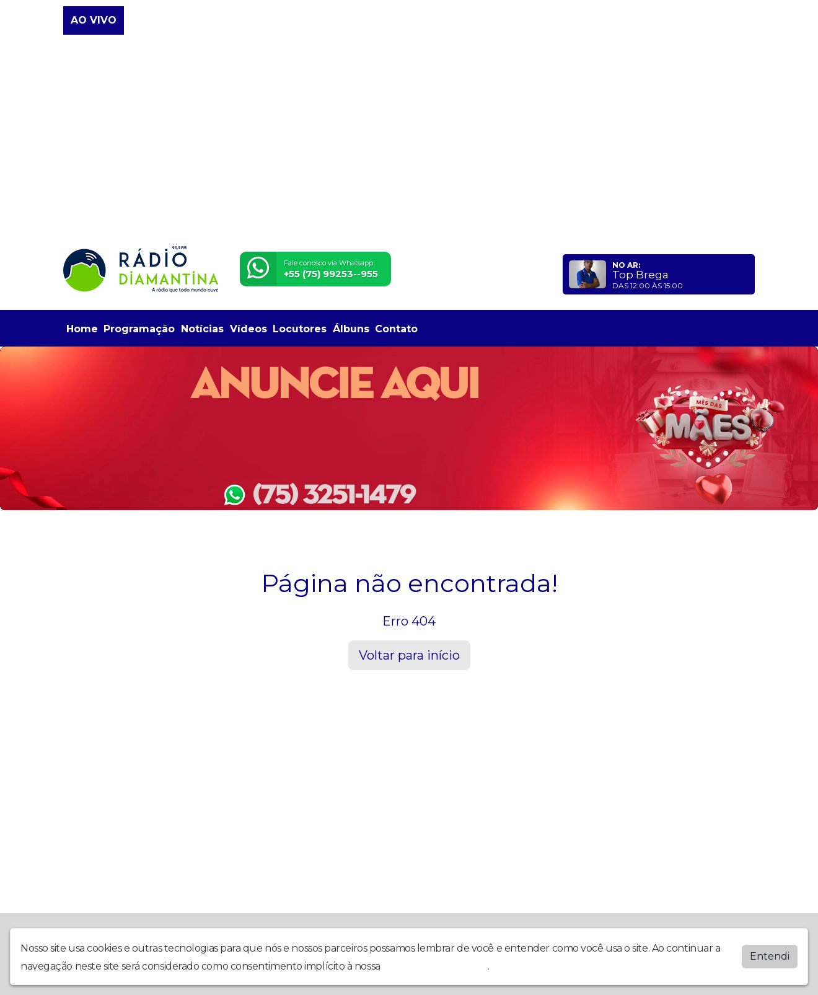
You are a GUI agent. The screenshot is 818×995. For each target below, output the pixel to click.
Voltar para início (409, 655)
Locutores (300, 329)
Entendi (769, 956)
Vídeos (248, 329)
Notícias (202, 329)
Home (82, 329)
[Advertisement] (409, 141)
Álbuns (351, 329)
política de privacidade (435, 966)
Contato (396, 329)
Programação (139, 329)
